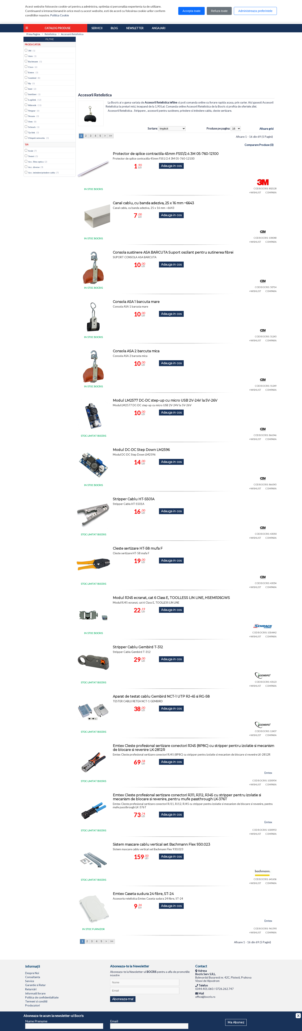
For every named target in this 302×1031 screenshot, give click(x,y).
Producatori (32, 1005)
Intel (30, 89)
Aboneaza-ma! (122, 999)
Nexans (31, 116)
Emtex (31, 72)
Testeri (31, 156)
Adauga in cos (171, 166)
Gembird (32, 78)
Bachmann (33, 61)
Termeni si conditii (36, 1001)
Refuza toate (219, 11)
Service (29, 981)
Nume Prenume (36, 1021)
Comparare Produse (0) (259, 145)
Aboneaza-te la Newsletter (129, 966)
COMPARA (270, 192)
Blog (114, 28)
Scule (30, 150)
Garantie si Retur (35, 985)
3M (29, 50)
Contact (201, 966)
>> (110, 135)
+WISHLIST (255, 192)
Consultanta (32, 977)
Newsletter (134, 28)
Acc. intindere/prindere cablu (41, 172)
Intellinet (32, 94)
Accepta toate (191, 11)
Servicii (96, 28)
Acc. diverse (34, 167)
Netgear (31, 110)
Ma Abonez (236, 1022)
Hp (29, 83)
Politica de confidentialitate (42, 997)
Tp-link (31, 132)
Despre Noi (32, 973)
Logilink (32, 99)
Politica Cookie (59, 15)
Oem (30, 121)
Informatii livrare (35, 993)
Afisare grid (266, 128)
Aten (30, 56)
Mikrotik (32, 105)
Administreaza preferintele (255, 11)
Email (114, 1021)
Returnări (30, 989)
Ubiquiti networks (36, 138)
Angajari (158, 28)
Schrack (31, 127)
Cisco (30, 67)
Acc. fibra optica (36, 161)
